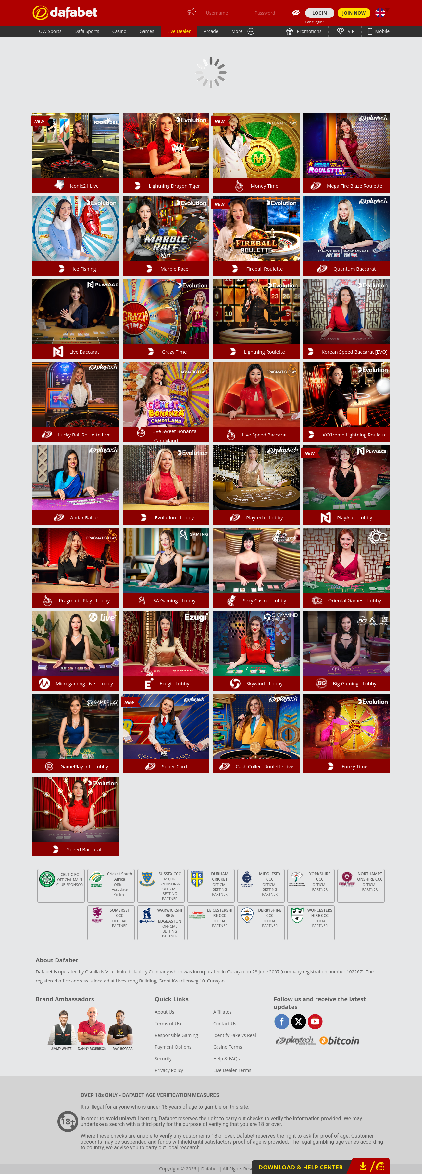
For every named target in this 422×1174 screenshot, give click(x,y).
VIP (350, 31)
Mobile (382, 31)
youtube (315, 1021)
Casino (119, 31)
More (237, 31)
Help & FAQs (226, 1058)
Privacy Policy (169, 1070)
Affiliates (222, 1012)
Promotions (309, 31)
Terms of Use (169, 1023)
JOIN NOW (354, 13)
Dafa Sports (87, 31)
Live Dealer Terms (232, 1070)
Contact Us (224, 1023)
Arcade (211, 31)
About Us (164, 1012)
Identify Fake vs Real (234, 1035)
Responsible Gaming (176, 1035)
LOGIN (319, 13)
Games (146, 31)
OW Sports (50, 31)
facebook (282, 1021)
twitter (298, 1021)
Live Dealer (179, 31)
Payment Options (173, 1047)
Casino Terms (227, 1047)
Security (163, 1058)
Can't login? (314, 21)
